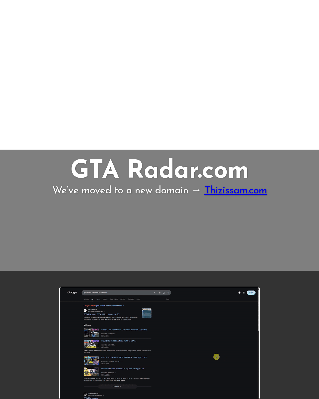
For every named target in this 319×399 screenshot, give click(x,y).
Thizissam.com (235, 190)
